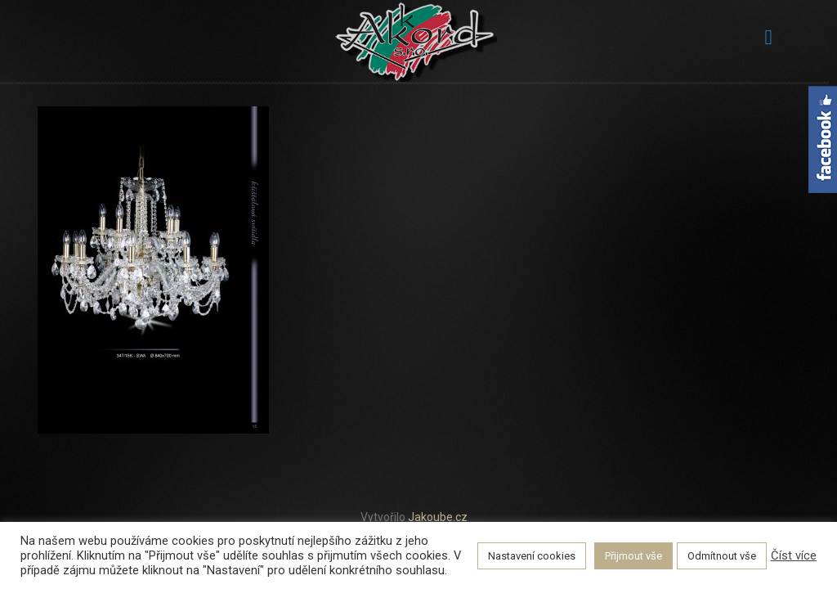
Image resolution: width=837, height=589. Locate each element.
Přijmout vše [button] (633, 556)
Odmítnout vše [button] (721, 556)
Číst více (794, 555)
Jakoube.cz (438, 517)
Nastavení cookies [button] (531, 556)
